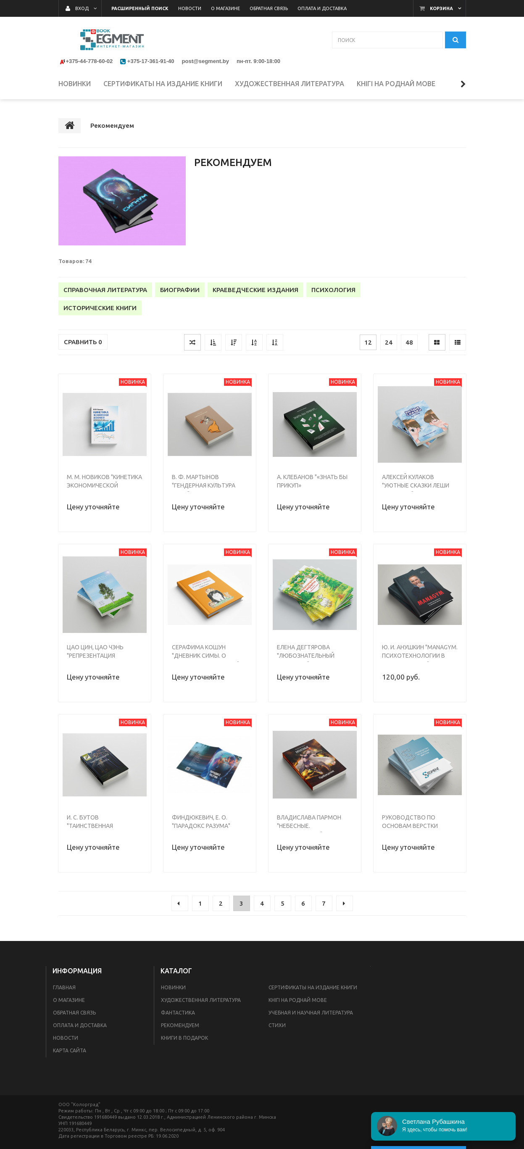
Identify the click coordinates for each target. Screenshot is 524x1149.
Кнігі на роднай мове (298, 1000)
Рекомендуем (180, 1025)
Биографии (180, 289)
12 (368, 342)
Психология (333, 289)
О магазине (69, 1000)
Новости (65, 1038)
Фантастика (178, 1012)
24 (388, 342)
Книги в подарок (184, 1038)
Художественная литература (201, 1000)
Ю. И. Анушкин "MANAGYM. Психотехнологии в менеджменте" (420, 655)
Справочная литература (105, 289)
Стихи (277, 1025)
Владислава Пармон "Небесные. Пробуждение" (309, 826)
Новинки (173, 987)
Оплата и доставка (80, 1025)
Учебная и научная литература (311, 1012)
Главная (64, 987)
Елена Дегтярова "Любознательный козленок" (305, 655)
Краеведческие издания (255, 289)
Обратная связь (74, 1012)
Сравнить (83, 341)
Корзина (441, 8)
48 (409, 342)
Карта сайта (69, 1050)
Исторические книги (100, 307)
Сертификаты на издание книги (313, 987)
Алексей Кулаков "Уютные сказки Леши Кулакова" (415, 485)
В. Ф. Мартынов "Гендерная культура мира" (203, 485)
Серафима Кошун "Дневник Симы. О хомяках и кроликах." (205, 655)
